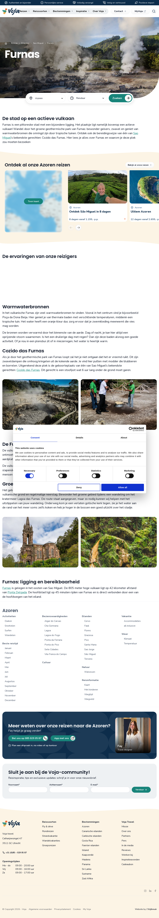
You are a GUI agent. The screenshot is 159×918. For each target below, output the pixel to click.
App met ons (64, 738)
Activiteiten (9, 616)
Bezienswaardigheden (54, 616)
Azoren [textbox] (39, 98)
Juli (6, 676)
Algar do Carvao (53, 621)
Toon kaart (33, 201)
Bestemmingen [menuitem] (61, 11)
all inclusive (129, 625)
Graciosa (88, 635)
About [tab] (124, 437)
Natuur (86, 667)
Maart (8, 657)
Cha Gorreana (51, 625)
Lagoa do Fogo (52, 635)
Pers (124, 840)
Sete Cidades (51, 649)
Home (6, 43)
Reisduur (80, 98)
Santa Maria (90, 644)
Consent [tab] (35, 437)
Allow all (122, 487)
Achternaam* (55, 784)
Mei (7, 667)
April (7, 662)
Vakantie (126, 616)
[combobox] (46, 98)
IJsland (85, 850)
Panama (86, 864)
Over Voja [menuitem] (98, 11)
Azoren (14, 43)
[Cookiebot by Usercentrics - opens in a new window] (131, 429)
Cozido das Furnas (28, 370)
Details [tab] (79, 437)
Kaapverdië (87, 855)
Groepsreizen (49, 845)
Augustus (10, 681)
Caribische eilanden (91, 836)
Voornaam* (14, 784)
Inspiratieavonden (131, 859)
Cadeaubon (127, 864)
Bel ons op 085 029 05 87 (29, 738)
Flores (87, 630)
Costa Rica (87, 840)
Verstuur (141, 789)
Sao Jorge (89, 649)
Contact (120, 11)
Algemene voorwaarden (40, 909)
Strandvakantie (50, 836)
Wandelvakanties (51, 840)
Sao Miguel (38, 43)
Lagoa (48, 630)
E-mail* (94, 784)
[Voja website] (11, 11)
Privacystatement (62, 909)
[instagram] (145, 891)
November (10, 695)
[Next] (78, 228)
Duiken (8, 621)
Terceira (88, 659)
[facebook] (155, 891)
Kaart (87, 685)
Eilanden (25, 43)
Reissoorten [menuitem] (40, 11)
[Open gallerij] (40, 404)
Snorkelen (10, 625)
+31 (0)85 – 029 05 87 (15, 852)
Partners (126, 836)
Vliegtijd (88, 694)
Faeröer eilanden (90, 845)
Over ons (126, 831)
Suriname (86, 873)
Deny (79, 487)
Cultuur (46, 662)
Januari (8, 648)
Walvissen (89, 672)
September (10, 686)
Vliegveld (89, 699)
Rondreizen (48, 831)
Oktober (9, 690)
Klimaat (128, 638)
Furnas (6, 588)
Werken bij (127, 855)
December (10, 700)
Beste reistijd (10, 643)
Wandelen (10, 635)
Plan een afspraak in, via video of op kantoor (32, 745)
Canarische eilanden (92, 831)
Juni (6, 672)
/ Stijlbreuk (151, 909)
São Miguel (90, 654)
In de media (127, 845)
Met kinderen (91, 689)
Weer (125, 634)
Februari (9, 653)
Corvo (87, 621)
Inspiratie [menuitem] (81, 11)
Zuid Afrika (87, 878)
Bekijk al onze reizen (140, 165)
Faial (86, 625)
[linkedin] (150, 891)
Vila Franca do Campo (56, 654)
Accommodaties (132, 621)
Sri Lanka (86, 869)
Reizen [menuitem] (23, 11)
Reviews (126, 850)
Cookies (77, 909)
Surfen (8, 630)
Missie (125, 826)
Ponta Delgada (17, 592)
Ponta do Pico (52, 644)
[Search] (154, 11)
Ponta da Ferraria (53, 640)
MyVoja (140, 11)
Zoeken (121, 98)
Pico (86, 640)
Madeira (86, 859)
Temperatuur (130, 643)
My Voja (87, 909)
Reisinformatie (90, 680)
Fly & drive (47, 826)
